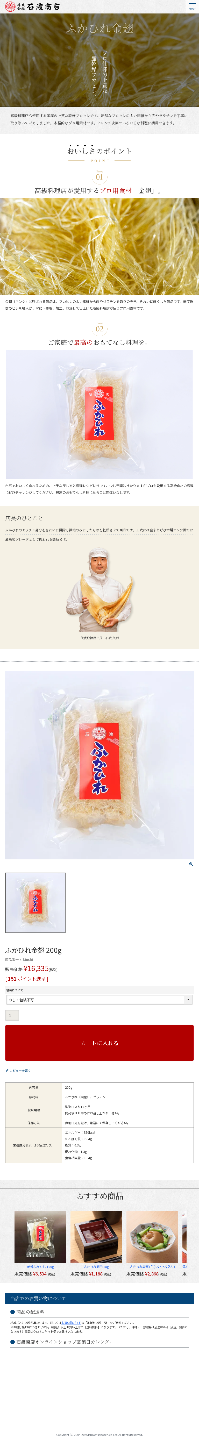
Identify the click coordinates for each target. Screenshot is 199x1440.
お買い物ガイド (71, 1323)
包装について (16, 990)
